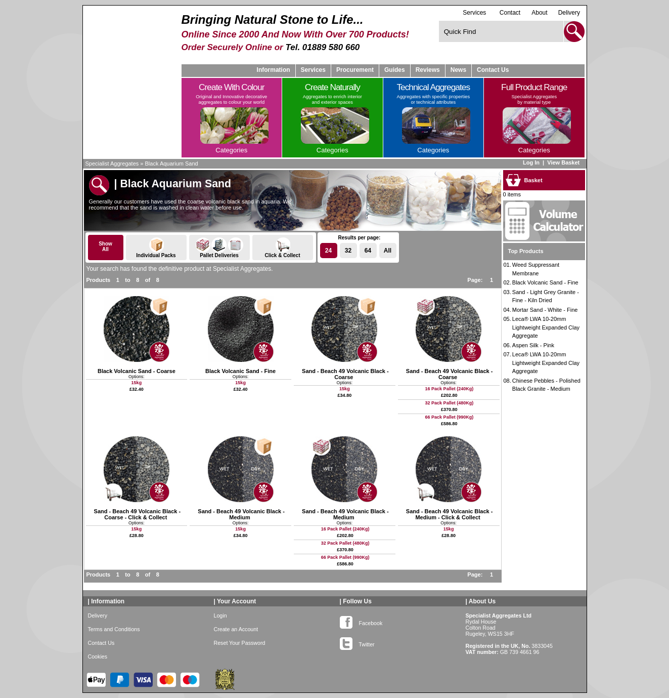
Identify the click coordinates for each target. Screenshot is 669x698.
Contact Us (493, 69)
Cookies (98, 656)
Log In (531, 162)
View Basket (564, 162)
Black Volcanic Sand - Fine (545, 282)
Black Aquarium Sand (171, 163)
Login (220, 615)
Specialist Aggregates (112, 163)
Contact (510, 12)
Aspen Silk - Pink (533, 345)
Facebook (361, 621)
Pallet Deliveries (219, 247)
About (539, 12)
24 (328, 250)
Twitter (357, 642)
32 (348, 250)
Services (474, 12)
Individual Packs (156, 247)
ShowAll (105, 246)
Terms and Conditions (114, 629)
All (387, 250)
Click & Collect (282, 247)
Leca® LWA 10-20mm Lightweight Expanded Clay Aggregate (545, 327)
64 (368, 250)
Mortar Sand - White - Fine (545, 310)
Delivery (569, 12)
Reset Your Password (239, 643)
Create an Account (236, 629)
